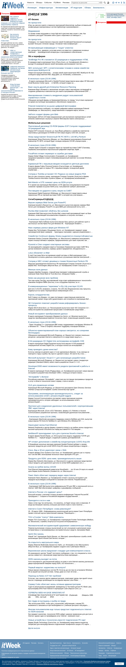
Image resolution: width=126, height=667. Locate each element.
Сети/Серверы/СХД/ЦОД (77, 655)
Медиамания (34, 31)
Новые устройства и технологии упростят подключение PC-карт (57, 620)
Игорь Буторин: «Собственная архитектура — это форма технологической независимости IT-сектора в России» (12, 88)
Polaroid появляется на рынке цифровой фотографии (52, 106)
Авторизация (112, 655)
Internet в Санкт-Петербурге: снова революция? (49, 509)
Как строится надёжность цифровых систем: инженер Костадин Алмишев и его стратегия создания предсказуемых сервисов (13, 20)
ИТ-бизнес (70, 650)
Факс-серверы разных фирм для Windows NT (48, 228)
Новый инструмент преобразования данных (48, 314)
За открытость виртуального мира (43, 542)
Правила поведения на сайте (10, 657)
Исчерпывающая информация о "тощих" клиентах (50, 48)
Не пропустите (34, 23)
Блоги (105, 655)
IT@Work (57, 2)
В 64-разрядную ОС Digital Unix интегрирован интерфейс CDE (56, 341)
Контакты (40, 643)
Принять (119, 663)
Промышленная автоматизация (59, 655)
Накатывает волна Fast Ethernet (42, 425)
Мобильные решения (56, 653)
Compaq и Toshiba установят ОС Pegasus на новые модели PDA (57, 174)
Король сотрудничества (38, 295)
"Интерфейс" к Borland (38, 377)
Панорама (5, 13)
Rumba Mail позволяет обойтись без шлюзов (48, 211)
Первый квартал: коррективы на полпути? (47, 567)
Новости (30, 2)
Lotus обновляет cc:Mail (38, 253)
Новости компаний (104, 645)
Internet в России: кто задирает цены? (45, 492)
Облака (88, 8)
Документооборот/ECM (69, 645)
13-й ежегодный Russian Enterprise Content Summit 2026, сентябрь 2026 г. (115, 15)
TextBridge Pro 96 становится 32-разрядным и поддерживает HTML (58, 60)
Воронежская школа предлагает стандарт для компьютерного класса (59, 551)
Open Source (67, 643)
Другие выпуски (34, 628)
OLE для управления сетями (41, 385)
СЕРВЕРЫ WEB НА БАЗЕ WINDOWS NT (46, 593)
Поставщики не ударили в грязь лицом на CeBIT (50, 191)
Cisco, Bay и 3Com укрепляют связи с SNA (47, 450)
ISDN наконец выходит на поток (42, 559)
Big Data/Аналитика (56, 643)
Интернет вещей (76, 648)
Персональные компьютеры (78, 653)
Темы (100, 655)
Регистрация (102, 658)
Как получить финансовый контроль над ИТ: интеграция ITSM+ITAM (11, 38)
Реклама (66, 2)
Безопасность (98, 8)
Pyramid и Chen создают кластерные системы (48, 244)
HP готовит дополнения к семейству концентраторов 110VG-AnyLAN (59, 442)
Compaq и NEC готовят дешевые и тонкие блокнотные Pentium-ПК (58, 261)
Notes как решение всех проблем (43, 278)
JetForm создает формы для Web (43, 114)
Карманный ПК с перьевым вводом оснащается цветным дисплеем (58, 164)
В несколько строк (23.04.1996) (42, 79)
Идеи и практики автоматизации (59, 648)
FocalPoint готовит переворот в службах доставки (50, 153)
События (48, 2)
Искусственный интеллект (58, 650)
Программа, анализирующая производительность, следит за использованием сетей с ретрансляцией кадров (55, 395)
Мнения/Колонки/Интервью (106, 643)
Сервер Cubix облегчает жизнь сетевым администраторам (54, 584)
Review (107, 650)
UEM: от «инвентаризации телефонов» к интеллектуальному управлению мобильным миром (12, 54)
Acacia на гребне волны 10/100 (42, 467)
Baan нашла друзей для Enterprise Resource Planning (52, 87)
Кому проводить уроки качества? (43, 349)
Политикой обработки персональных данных (97, 661)
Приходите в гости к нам (39, 500)
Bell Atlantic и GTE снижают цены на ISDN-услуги (50, 182)
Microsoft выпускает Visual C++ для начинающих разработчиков (56, 358)
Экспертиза (101, 648)
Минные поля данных (38, 270)
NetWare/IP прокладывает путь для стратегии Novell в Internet (56, 433)
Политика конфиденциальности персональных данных (18, 651)
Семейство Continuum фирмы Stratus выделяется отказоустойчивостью (60, 236)
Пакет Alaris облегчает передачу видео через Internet (52, 475)
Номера (100, 650)
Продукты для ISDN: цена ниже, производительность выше (54, 458)
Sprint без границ (35, 534)
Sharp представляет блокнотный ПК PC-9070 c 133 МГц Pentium (57, 137)
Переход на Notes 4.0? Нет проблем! (44, 576)
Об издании (26, 643)
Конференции (118, 648)
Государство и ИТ (55, 645)
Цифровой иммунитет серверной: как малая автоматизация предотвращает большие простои (13, 70)
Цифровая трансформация (58, 658)
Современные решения (113, 653)
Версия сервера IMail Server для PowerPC (47, 202)
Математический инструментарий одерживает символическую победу (59, 526)
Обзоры (39, 2)
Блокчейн (85, 643)
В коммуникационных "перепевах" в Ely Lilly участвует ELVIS (55, 286)
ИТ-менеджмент (80, 650)
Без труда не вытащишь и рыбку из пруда (47, 601)
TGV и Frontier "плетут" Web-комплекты (46, 517)
